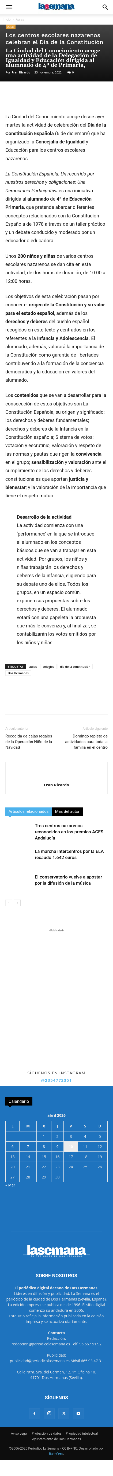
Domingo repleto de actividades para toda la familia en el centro (86, 742)
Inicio (7, 19)
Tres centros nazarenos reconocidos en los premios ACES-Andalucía (70, 832)
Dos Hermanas (18, 673)
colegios (48, 667)
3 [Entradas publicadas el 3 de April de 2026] (71, 1136)
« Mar (10, 1185)
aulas (33, 667)
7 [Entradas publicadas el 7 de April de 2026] (28, 1146)
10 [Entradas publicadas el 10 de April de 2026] (71, 1146)
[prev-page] (8, 903)
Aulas (20, 19)
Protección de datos (47, 1433)
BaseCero (56, 1453)
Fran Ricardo (21, 72)
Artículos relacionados (29, 811)
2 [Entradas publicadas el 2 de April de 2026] (57, 1136)
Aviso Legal (19, 1433)
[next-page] (17, 903)
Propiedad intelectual (82, 1433)
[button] (9, 7)
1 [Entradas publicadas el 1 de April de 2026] (44, 1136)
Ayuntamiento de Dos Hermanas (56, 1439)
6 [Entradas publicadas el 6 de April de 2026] (13, 1146)
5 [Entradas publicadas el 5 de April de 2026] (100, 1136)
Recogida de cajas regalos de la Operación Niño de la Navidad (28, 742)
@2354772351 (56, 1080)
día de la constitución (75, 667)
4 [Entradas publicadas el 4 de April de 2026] (85, 1136)
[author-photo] (56, 776)
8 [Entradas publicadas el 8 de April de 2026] (44, 1146)
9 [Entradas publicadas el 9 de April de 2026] (57, 1146)
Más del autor (67, 811)
